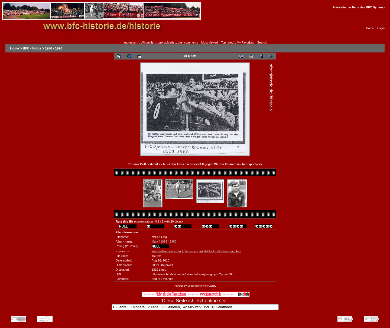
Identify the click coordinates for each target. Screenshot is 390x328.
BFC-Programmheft (228, 251)
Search (262, 42)
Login (381, 28)
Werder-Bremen (162, 251)
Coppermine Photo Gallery (201, 285)
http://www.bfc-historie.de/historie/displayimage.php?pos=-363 (192, 274)
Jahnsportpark (194, 251)
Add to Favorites (162, 278)
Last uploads (166, 42)
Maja (155, 241)
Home (370, 28)
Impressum (130, 42)
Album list (147, 42)
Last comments (188, 42)
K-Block (179, 251)
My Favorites (245, 42)
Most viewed (209, 42)
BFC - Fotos (32, 48)
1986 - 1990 (53, 48)
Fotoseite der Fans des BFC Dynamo (359, 7)
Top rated (227, 42)
